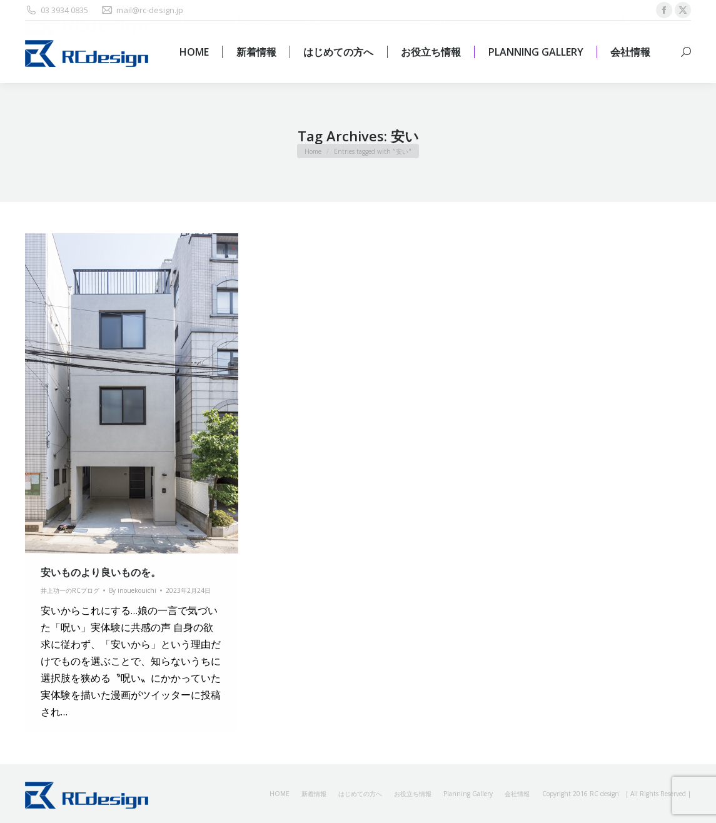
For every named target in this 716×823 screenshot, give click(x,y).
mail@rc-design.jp (142, 10)
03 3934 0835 (56, 10)
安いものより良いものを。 (101, 572)
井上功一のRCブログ (70, 590)
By (132, 590)
